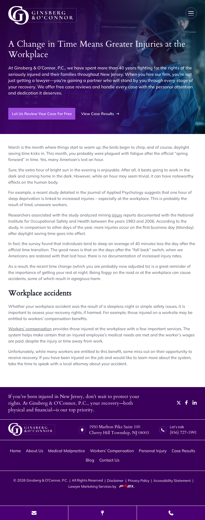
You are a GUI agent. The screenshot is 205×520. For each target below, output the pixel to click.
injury (117, 215)
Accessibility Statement (172, 480)
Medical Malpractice (66, 450)
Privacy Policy (138, 480)
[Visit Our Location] (102, 513)
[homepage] (31, 430)
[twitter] (179, 403)
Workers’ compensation (30, 328)
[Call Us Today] (171, 513)
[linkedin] (194, 403)
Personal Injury (153, 450)
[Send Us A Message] (34, 513)
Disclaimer (115, 480)
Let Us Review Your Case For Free (42, 113)
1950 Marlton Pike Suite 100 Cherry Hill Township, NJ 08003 (113, 430)
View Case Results (100, 113)
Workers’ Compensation (112, 450)
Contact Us (109, 460)
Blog (90, 460)
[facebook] (186, 403)
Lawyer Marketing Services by (102, 486)
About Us (34, 450)
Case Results (183, 450)
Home (15, 450)
